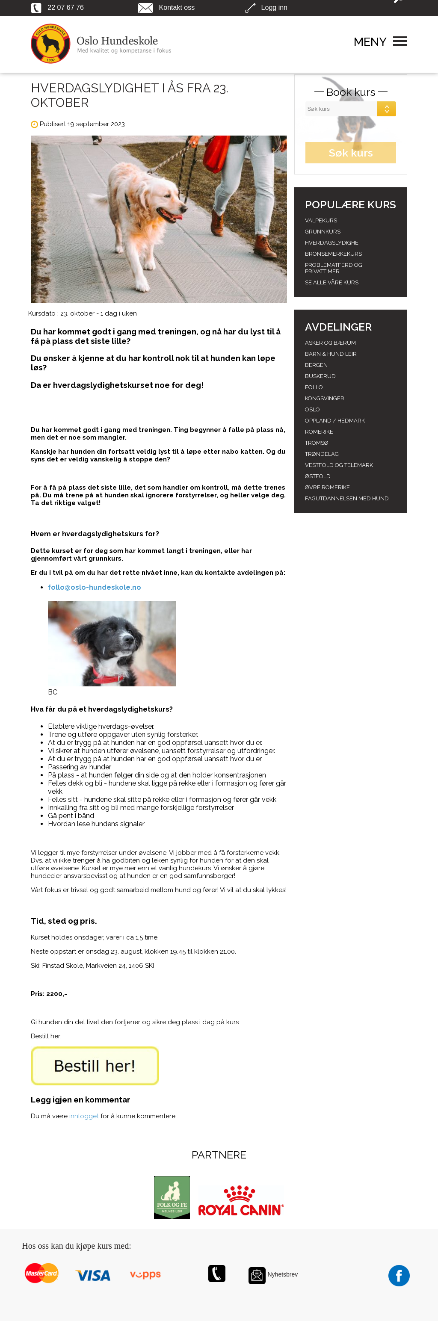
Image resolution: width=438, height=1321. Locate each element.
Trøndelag (322, 454)
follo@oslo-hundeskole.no (94, 587)
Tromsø (316, 443)
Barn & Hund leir (331, 354)
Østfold (318, 476)
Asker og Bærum (330, 343)
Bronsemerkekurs (333, 254)
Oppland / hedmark (335, 420)
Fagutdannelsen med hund (347, 498)
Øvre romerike (327, 487)
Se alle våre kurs (331, 282)
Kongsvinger (324, 398)
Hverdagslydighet (333, 242)
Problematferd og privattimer (333, 268)
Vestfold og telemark (339, 465)
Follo (314, 387)
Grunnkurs (322, 231)
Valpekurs (321, 220)
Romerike (319, 432)
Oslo (312, 409)
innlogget (84, 1116)
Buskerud (320, 376)
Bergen (316, 365)
